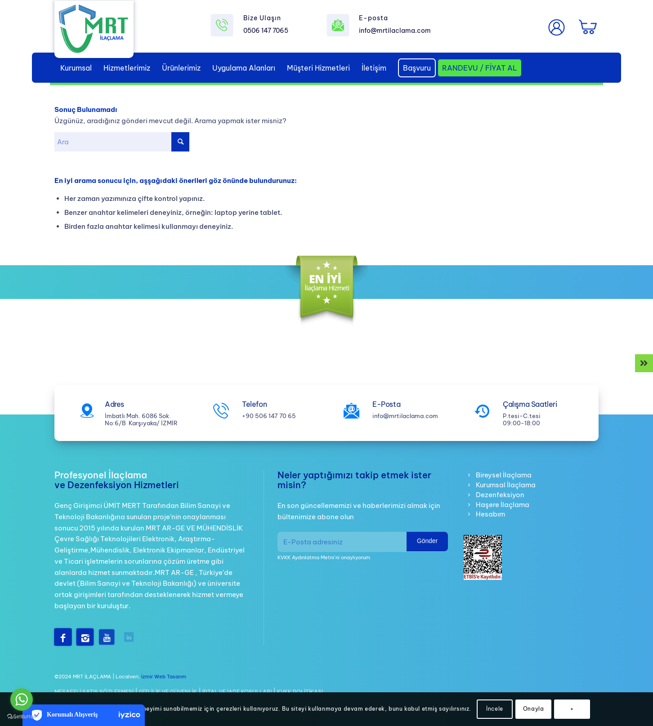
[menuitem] (76, 68)
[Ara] (121, 141)
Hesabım (490, 514)
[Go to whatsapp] (21, 699)
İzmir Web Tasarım (163, 676)
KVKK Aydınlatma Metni (305, 557)
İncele (494, 708)
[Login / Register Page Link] (556, 27)
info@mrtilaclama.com (395, 31)
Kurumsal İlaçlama (506, 485)
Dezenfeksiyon (500, 494)
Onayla (533, 708)
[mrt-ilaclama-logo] (94, 30)
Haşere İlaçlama (502, 504)
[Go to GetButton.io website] (21, 717)
